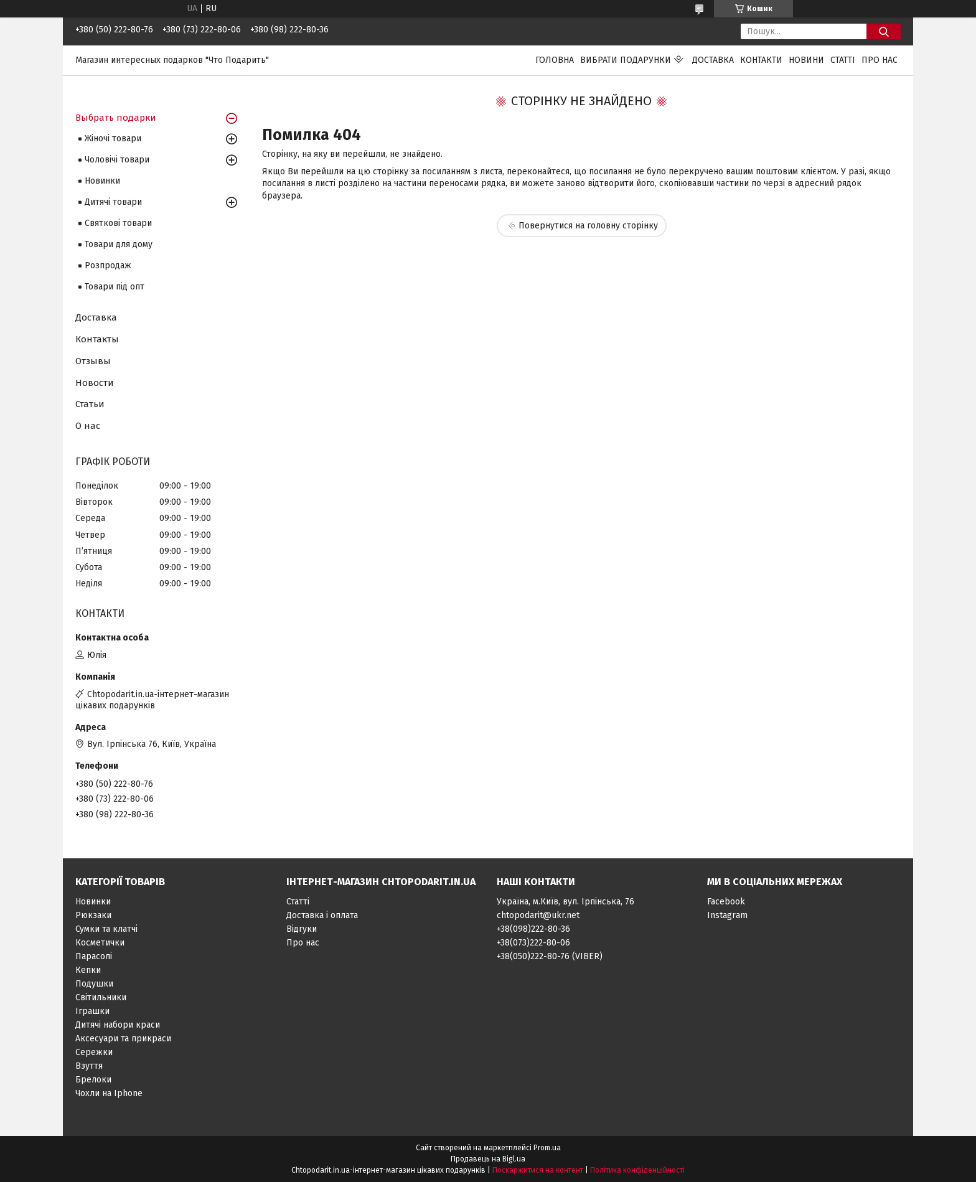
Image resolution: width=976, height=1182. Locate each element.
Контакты (97, 339)
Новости (94, 382)
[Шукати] (883, 31)
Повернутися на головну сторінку (588, 225)
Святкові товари (118, 223)
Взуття (89, 1066)
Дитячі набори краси (117, 1025)
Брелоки (93, 1079)
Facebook (726, 901)
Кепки (88, 970)
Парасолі (93, 956)
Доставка (713, 60)
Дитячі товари (113, 202)
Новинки (102, 181)
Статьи (90, 404)
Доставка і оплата (322, 915)
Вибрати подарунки (625, 60)
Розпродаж (108, 265)
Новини (806, 60)
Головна (554, 60)
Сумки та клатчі (106, 929)
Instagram (727, 915)
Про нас (879, 60)
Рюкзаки (93, 915)
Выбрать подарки (115, 117)
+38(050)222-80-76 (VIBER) (550, 956)
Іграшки (92, 1011)
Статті (842, 60)
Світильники (100, 997)
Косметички (99, 942)
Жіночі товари (113, 138)
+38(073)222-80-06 (533, 942)
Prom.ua (547, 1147)
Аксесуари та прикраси (123, 1038)
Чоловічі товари (117, 159)
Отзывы (93, 361)
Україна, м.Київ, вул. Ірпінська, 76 (565, 901)
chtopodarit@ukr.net (538, 915)
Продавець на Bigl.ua (488, 1159)
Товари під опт (114, 286)
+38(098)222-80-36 (533, 929)
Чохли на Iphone (109, 1093)
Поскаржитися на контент (537, 1170)
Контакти (761, 60)
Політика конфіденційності (637, 1170)
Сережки (94, 1052)
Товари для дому (118, 244)
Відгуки (301, 929)
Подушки (94, 983)
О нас (87, 425)
